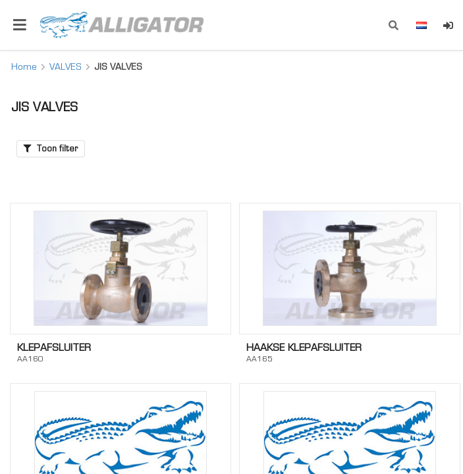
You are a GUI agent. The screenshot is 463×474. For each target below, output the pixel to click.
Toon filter (50, 148)
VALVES (65, 66)
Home (24, 66)
